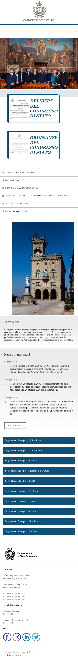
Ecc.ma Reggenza (14, 180)
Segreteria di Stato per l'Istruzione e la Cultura (27, 471)
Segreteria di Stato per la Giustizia (21, 521)
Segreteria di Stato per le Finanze (21, 460)
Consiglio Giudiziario (17, 203)
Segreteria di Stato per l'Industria (20, 511)
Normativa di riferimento (19, 172)
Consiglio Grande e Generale (21, 188)
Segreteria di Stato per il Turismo (21, 531)
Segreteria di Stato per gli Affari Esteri (23, 440)
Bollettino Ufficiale (17, 211)
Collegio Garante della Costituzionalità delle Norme (36, 196)
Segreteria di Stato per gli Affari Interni (23, 450)
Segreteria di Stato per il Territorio (21, 491)
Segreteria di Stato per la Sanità (20, 481)
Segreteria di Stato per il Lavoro (20, 501)
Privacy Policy (14, 655)
